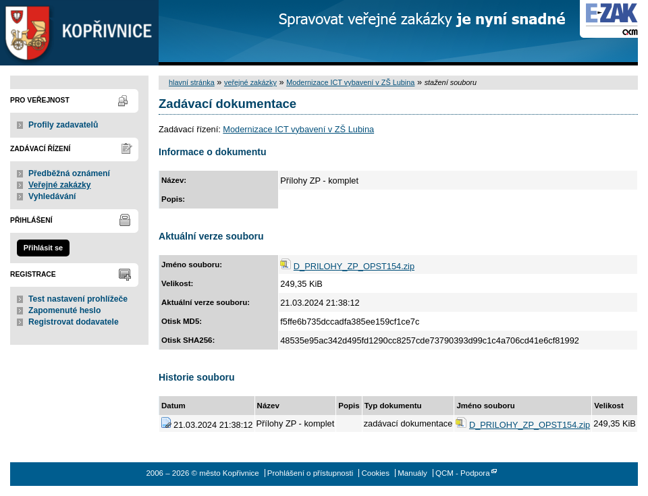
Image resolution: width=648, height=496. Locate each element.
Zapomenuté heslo (64, 310)
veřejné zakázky (250, 82)
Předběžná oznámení (69, 173)
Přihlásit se (43, 248)
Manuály (412, 473)
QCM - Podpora (462, 473)
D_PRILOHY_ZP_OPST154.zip (354, 266)
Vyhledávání (52, 196)
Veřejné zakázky (59, 185)
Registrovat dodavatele (73, 322)
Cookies (375, 473)
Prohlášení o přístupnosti (310, 473)
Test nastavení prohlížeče (78, 299)
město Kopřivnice (79, 32)
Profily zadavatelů (63, 125)
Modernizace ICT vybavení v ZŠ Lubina (350, 82)
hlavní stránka (192, 82)
